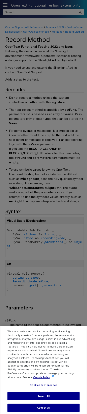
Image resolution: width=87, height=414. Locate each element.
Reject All (43, 398)
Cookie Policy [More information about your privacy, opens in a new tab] (41, 379)
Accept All (43, 409)
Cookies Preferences (43, 387)
